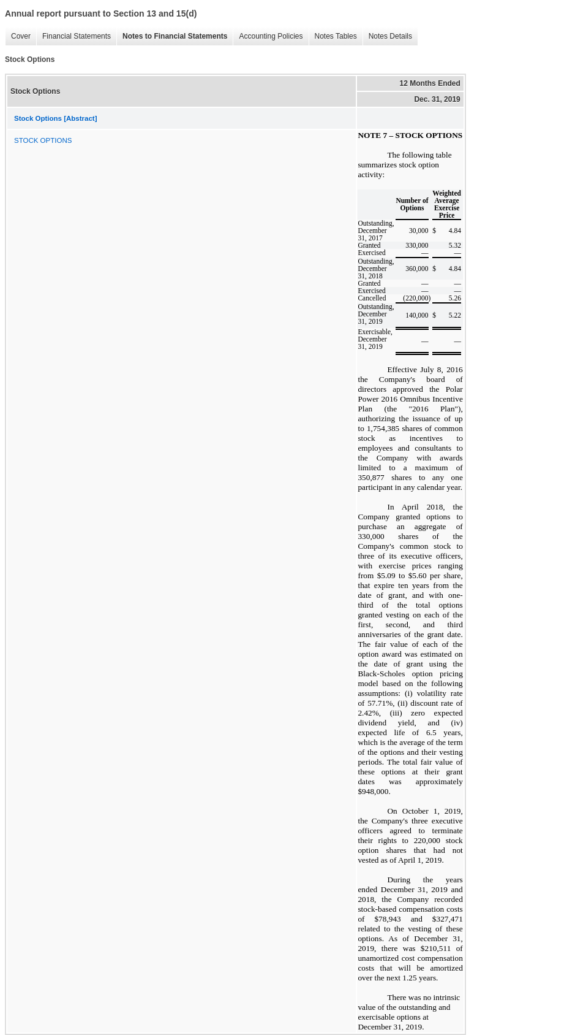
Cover (18, 36)
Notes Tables (333, 36)
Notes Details (387, 36)
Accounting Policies (267, 36)
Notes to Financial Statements (171, 36)
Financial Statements (73, 36)
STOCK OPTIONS (43, 140)
